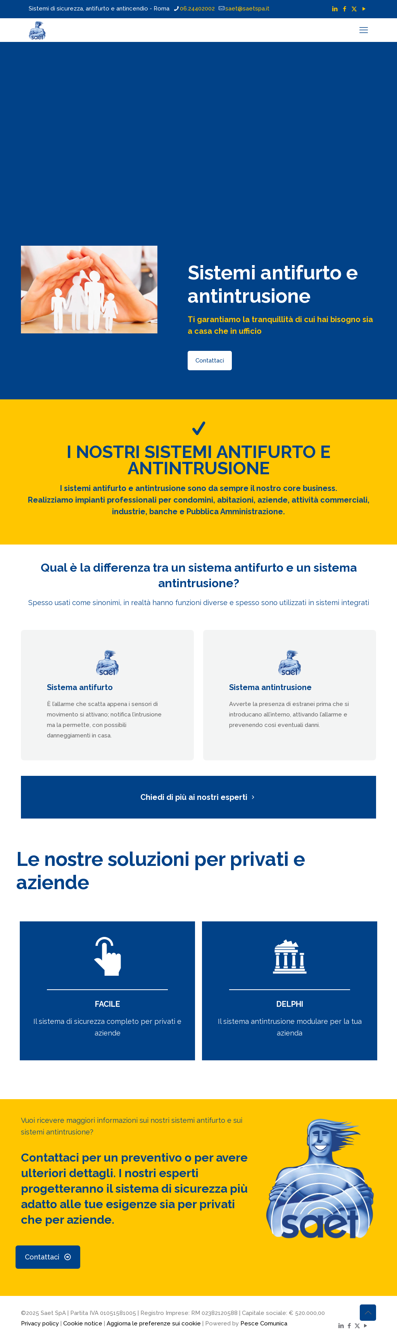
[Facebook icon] (344, 8)
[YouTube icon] (364, 8)
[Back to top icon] (368, 1312)
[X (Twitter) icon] (354, 8)
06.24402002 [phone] (197, 8)
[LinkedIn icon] (335, 8)
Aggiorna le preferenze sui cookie (154, 1323)
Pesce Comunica (263, 1323)
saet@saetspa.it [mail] (247, 8)
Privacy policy (40, 1323)
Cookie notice (82, 1323)
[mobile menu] (363, 29)
